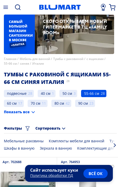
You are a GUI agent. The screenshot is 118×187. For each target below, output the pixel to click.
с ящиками (95, 59)
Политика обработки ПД (51, 175)
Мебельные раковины (24, 140)
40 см (45, 93)
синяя (24, 63)
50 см (67, 93)
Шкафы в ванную (19, 148)
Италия (38, 63)
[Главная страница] (60, 7)
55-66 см (10, 63)
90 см (83, 103)
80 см (59, 103)
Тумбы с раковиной (68, 59)
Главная (10, 59)
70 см (35, 103)
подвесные (17, 93)
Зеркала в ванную (56, 148)
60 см (12, 103)
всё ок (96, 173)
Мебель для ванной (35, 59)
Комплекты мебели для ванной (76, 140)
